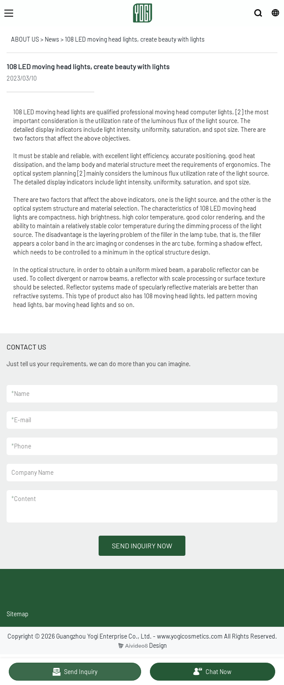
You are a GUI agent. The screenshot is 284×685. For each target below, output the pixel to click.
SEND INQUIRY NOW (142, 545)
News (52, 39)
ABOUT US (25, 39)
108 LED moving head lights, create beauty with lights (135, 39)
